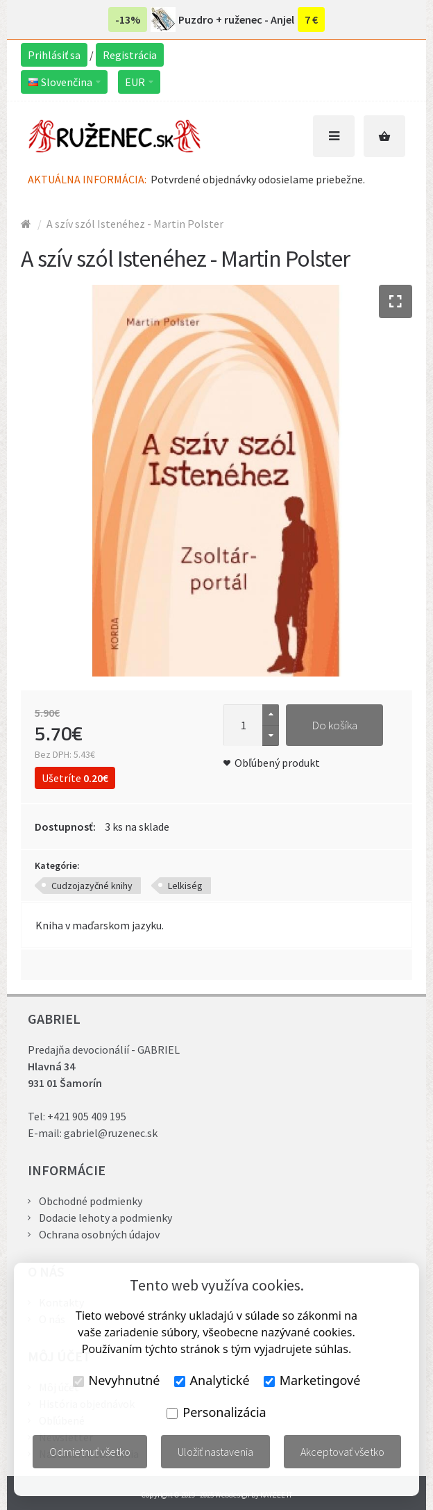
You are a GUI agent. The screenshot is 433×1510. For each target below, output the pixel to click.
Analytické (212, 1380)
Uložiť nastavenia (215, 1452)
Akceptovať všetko (342, 1452)
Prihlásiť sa (54, 55)
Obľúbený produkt (277, 763)
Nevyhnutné (116, 1380)
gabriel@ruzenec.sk (111, 1133)
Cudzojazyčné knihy (92, 885)
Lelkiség (185, 885)
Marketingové (312, 1380)
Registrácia (130, 55)
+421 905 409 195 (86, 1116)
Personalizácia (216, 1412)
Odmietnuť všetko (89, 1452)
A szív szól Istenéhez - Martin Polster (134, 224)
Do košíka (334, 725)
